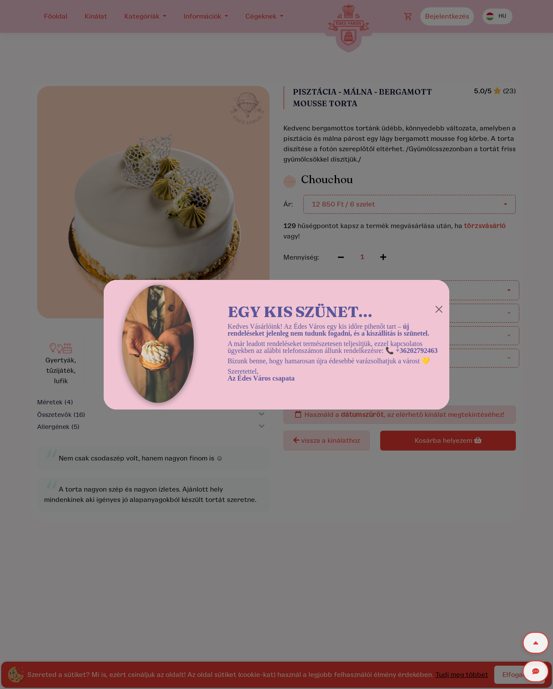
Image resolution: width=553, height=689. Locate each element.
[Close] (439, 309)
